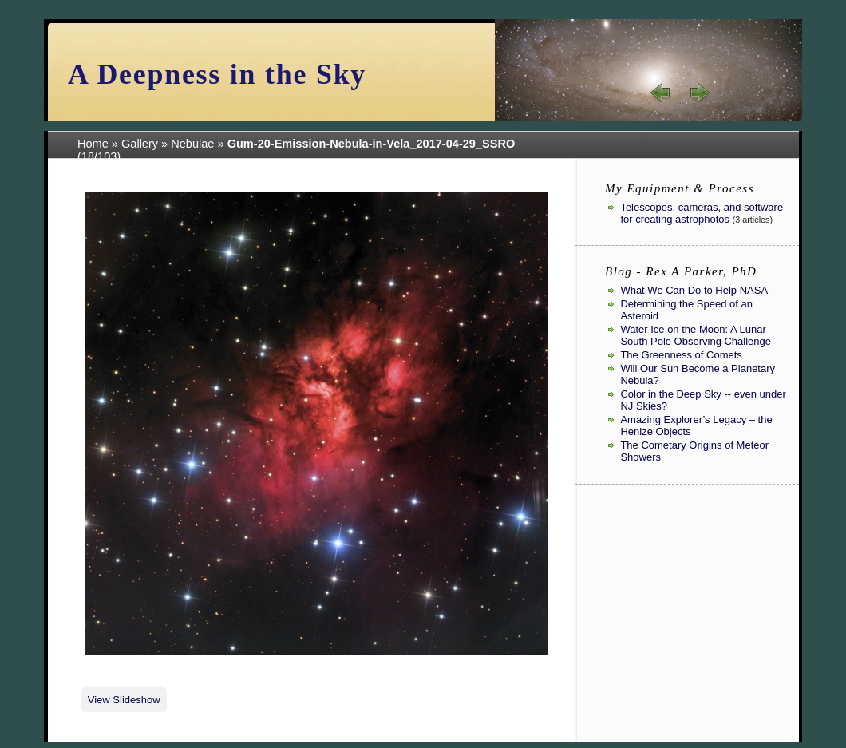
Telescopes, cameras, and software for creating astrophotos (701, 213)
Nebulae (192, 143)
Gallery (139, 143)
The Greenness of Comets (680, 355)
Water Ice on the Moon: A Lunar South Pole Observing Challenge (695, 335)
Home (93, 143)
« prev (661, 92)
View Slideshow (124, 700)
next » (699, 92)
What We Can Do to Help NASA (694, 290)
